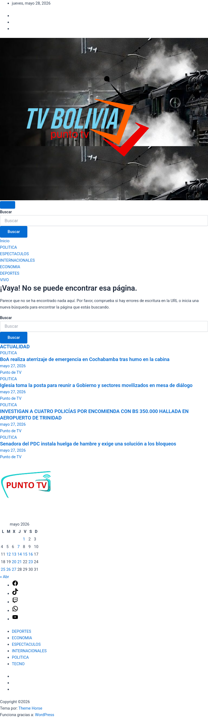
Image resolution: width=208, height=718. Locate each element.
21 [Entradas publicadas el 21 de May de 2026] (19, 561)
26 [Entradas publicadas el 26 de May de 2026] (8, 569)
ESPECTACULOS (14, 253)
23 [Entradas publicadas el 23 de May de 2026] (30, 561)
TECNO (18, 663)
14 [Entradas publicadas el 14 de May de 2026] (19, 554)
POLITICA (8, 247)
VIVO (4, 279)
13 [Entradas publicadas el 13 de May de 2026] (14, 554)
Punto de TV (10, 372)
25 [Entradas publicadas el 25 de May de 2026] (3, 569)
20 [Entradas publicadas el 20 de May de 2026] (14, 561)
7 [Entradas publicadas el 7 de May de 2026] (18, 546)
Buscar (6, 212)
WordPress (44, 714)
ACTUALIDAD (15, 346)
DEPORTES (9, 273)
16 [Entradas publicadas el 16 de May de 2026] (30, 554)
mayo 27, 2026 (13, 365)
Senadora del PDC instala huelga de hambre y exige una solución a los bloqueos (88, 444)
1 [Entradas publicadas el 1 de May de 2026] (24, 539)
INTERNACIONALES (17, 260)
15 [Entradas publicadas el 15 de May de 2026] (25, 554)
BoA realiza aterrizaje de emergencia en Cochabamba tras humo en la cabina (85, 359)
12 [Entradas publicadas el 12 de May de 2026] (8, 554)
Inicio (4, 240)
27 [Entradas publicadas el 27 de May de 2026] (14, 569)
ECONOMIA (10, 266)
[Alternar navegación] (7, 205)
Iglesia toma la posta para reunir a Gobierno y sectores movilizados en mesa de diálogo (96, 385)
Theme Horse (30, 708)
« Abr (4, 576)
